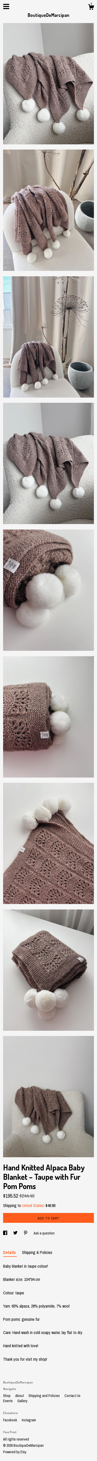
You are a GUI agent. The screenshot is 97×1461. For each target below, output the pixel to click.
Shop (7, 1395)
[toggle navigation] (6, 6)
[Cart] (91, 8)
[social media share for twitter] (15, 1233)
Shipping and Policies (44, 1395)
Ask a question (44, 1233)
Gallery (22, 1401)
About (20, 1395)
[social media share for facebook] (5, 1233)
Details (10, 1252)
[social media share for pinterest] (26, 1233)
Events (8, 1401)
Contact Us (72, 1395)
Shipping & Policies (37, 1252)
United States (33, 1205)
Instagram (29, 1420)
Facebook (10, 1420)
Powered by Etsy (14, 1452)
